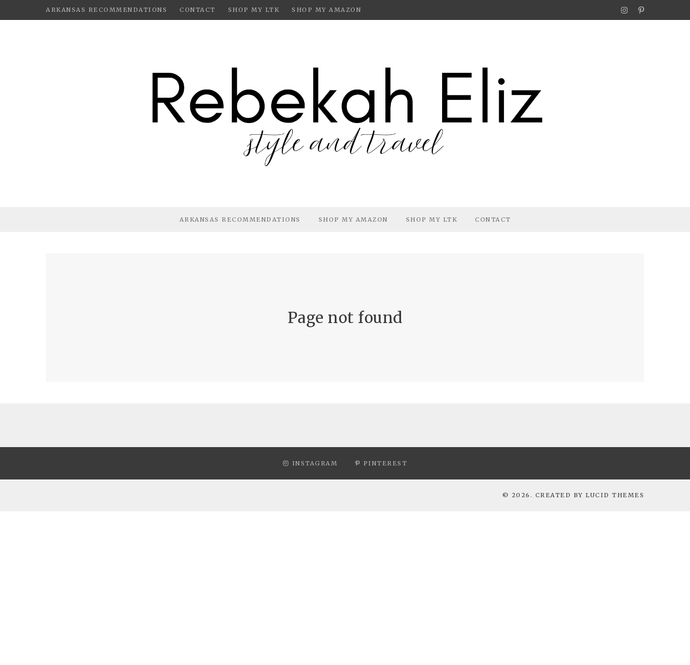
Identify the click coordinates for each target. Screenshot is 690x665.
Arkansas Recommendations (106, 9)
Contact (198, 9)
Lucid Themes (614, 495)
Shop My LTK (254, 9)
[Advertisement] (323, 586)
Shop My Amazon (326, 9)
